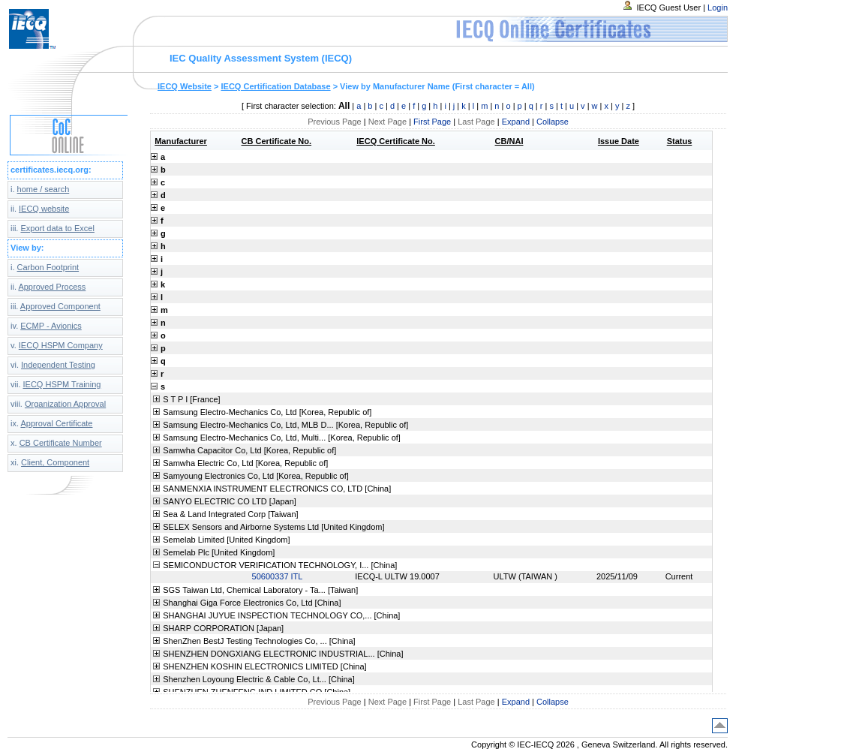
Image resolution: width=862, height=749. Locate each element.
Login (717, 7)
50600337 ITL (277, 576)
